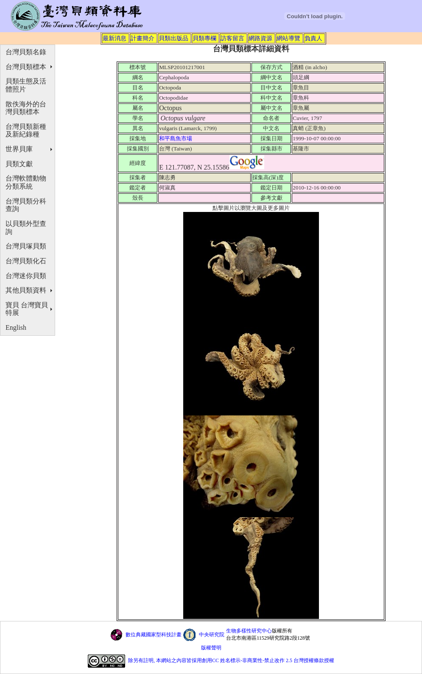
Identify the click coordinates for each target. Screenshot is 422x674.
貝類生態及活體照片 (26, 85)
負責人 (313, 38)
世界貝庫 (19, 149)
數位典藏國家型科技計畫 (154, 635)
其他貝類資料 (26, 290)
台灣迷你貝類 (26, 275)
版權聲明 (211, 648)
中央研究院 (211, 635)
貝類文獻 (19, 163)
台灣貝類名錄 (26, 52)
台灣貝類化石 (26, 261)
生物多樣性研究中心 (249, 631)
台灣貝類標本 (26, 66)
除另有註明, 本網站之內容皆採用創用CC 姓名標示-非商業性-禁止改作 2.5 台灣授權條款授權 (231, 660)
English (16, 327)
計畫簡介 (142, 38)
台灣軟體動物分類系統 (26, 182)
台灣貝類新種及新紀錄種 (26, 130)
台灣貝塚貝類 (26, 246)
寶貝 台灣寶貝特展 (27, 309)
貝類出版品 (173, 38)
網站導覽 (288, 38)
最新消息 (114, 38)
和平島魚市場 (176, 138)
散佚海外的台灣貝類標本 (26, 108)
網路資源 (260, 38)
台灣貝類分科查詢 (26, 205)
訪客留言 (232, 38)
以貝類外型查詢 (26, 227)
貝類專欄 (204, 38)
